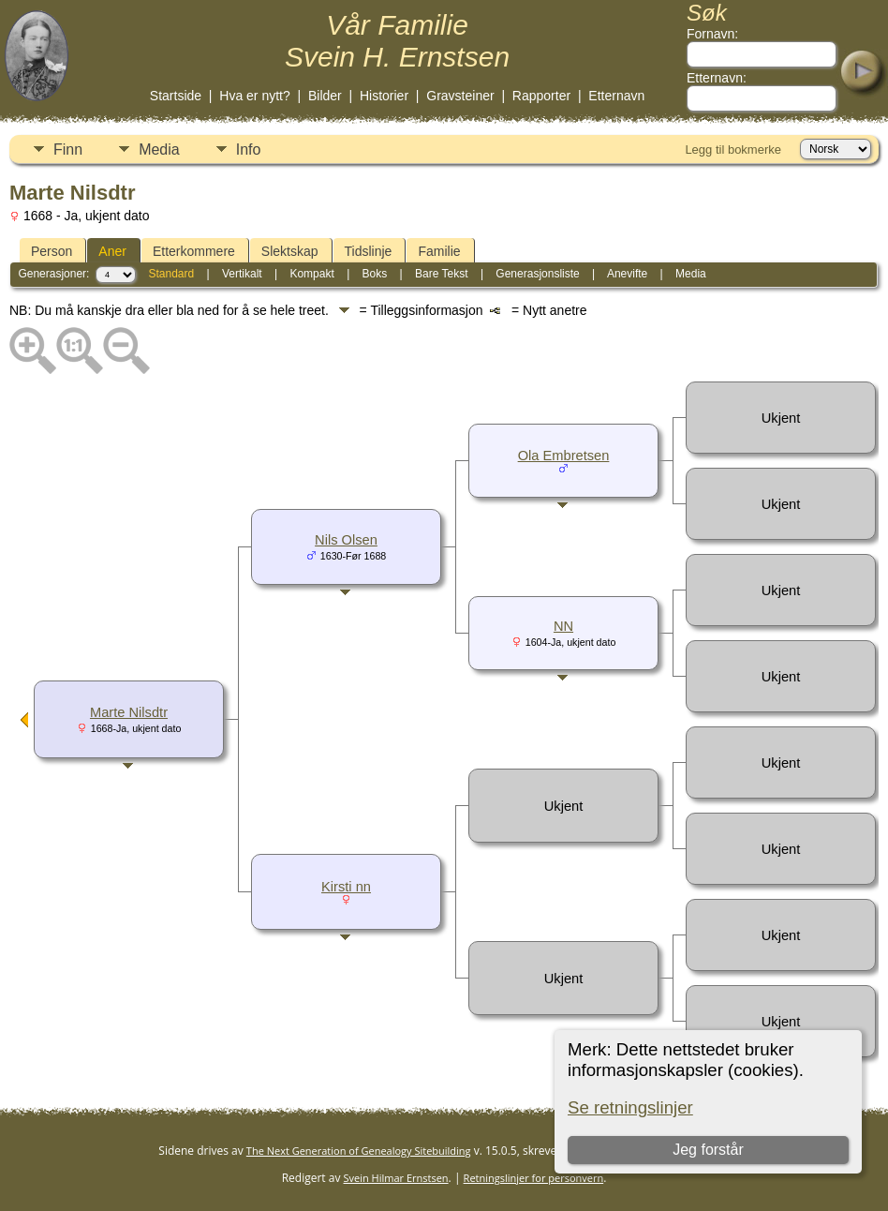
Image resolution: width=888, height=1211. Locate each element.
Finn (67, 149)
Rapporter (541, 95)
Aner (112, 251)
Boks (375, 273)
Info (248, 149)
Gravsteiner (460, 95)
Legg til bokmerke (733, 149)
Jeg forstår (708, 1150)
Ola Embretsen (564, 455)
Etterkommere (194, 251)
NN (563, 626)
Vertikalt (242, 273)
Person (51, 251)
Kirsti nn (346, 886)
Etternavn (616, 95)
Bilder (325, 95)
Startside (175, 95)
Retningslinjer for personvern (534, 1178)
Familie (439, 251)
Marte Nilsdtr (129, 712)
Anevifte (627, 273)
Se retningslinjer (630, 1107)
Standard (171, 273)
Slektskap (289, 251)
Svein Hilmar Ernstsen (396, 1178)
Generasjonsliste (537, 273)
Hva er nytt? (254, 95)
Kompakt (311, 273)
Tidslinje (368, 251)
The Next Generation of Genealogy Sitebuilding (358, 1151)
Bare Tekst (441, 273)
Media (159, 149)
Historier (384, 95)
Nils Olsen (346, 539)
